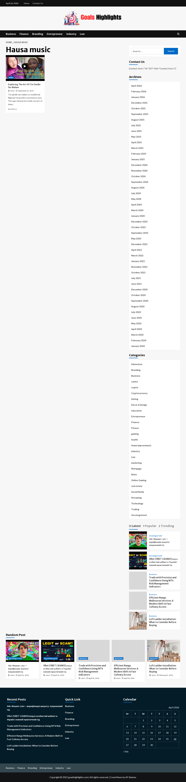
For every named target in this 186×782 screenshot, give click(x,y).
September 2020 (139, 300)
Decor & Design (139, 404)
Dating (134, 399)
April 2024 (136, 204)
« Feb (125, 751)
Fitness (135, 428)
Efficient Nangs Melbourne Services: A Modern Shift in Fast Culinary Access (35, 737)
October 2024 (138, 176)
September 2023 (139, 233)
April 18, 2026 (93, 678)
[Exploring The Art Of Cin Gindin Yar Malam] (25, 68)
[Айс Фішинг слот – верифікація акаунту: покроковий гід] (138, 540)
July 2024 (136, 193)
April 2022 (136, 250)
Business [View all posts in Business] (153, 574)
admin (12, 91)
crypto (134, 387)
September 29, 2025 (26, 91)
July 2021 (136, 278)
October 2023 (138, 227)
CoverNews (116, 777)
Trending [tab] (167, 526)
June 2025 (136, 131)
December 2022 (139, 244)
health (134, 439)
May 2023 (136, 238)
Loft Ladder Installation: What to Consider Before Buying (162, 622)
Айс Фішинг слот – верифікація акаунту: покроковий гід (159, 542)
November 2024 (139, 170)
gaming (135, 433)
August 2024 (137, 187)
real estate (136, 486)
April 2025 (136, 142)
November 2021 (139, 267)
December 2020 (139, 289)
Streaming (136, 497)
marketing (136, 463)
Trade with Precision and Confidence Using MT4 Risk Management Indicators (34, 728)
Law (82, 33)
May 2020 (136, 323)
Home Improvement (141, 445)
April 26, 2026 (23, 675)
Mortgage (136, 468)
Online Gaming (138, 480)
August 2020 (137, 306)
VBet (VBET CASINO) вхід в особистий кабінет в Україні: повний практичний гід (163, 562)
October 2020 (138, 295)
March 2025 (137, 148)
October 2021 (138, 272)
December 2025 (139, 102)
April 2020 (136, 329)
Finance (24, 33)
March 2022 (137, 255)
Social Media (137, 492)
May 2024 (136, 199)
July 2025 (136, 125)
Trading (135, 509)
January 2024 (138, 216)
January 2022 (138, 261)
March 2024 (137, 210)
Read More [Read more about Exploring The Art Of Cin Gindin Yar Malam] (12, 109)
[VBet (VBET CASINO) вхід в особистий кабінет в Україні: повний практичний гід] (138, 560)
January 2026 (138, 97)
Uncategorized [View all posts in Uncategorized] (155, 536)
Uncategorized (139, 515)
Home (26, 3)
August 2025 (137, 119)
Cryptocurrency (139, 393)
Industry (71, 33)
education (136, 410)
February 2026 (138, 91)
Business (11, 33)
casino (134, 381)
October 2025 (138, 108)
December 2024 (139, 165)
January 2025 (138, 159)
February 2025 (138, 153)
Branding (37, 33)
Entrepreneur (55, 33)
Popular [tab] (150, 526)
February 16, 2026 (166, 675)
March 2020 (137, 334)
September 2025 (139, 114)
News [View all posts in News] (11, 77)
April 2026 (136, 85)
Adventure (136, 364)
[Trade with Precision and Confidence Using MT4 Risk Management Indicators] (93, 651)
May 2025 (136, 136)
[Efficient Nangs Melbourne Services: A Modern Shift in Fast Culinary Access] (128, 651)
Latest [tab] (136, 526)
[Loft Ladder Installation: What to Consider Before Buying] (138, 620)
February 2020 (138, 340)
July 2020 (136, 312)
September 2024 (139, 182)
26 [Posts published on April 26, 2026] (175, 738)
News (134, 474)
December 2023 (139, 221)
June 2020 (136, 317)
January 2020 (138, 346)
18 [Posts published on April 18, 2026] (167, 732)
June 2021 (136, 283)
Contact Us (38, 3)
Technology (137, 503)
